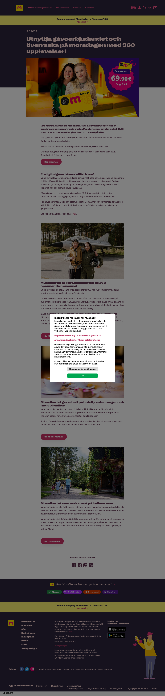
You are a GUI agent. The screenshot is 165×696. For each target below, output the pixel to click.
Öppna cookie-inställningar (82, 369)
